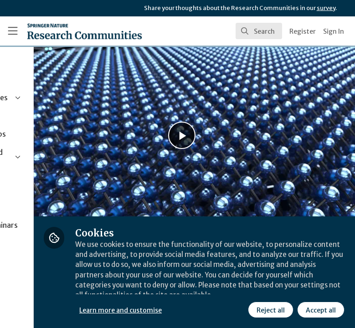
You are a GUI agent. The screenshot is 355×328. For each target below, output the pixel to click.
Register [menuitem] (302, 31)
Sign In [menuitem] (333, 31)
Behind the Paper (150, 193)
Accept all (235, 309)
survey (326, 8)
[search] (259, 31)
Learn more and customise (203, 289)
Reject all (184, 309)
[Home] (85, 31)
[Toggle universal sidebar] (13, 31)
